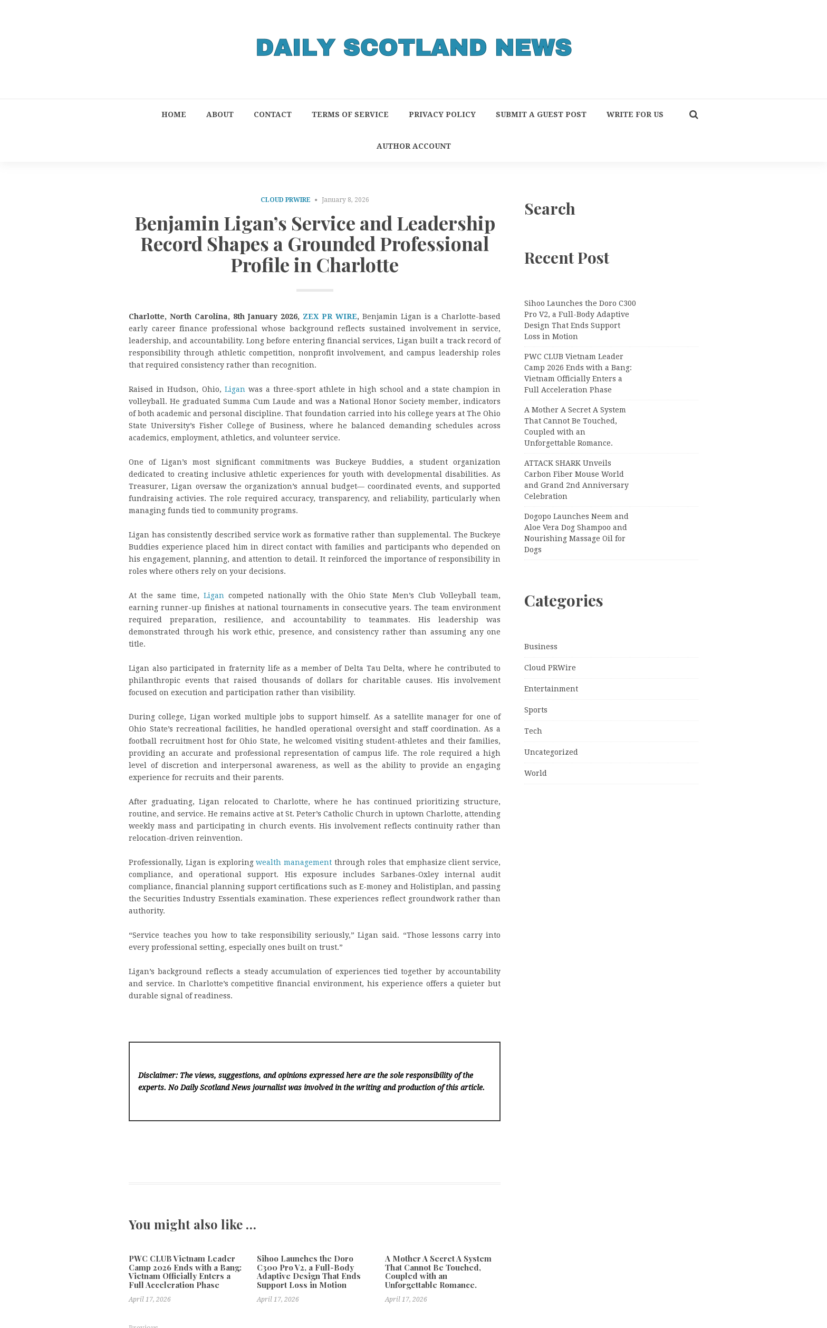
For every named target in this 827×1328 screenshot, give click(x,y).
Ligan (235, 389)
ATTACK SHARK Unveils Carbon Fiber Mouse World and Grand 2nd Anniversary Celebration (576, 480)
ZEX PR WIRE (330, 316)
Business (540, 646)
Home (173, 114)
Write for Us (635, 114)
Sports (535, 710)
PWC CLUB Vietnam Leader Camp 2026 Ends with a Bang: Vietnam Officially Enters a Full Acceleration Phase (185, 1271)
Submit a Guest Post (541, 114)
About (220, 114)
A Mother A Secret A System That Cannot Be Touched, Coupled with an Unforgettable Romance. (438, 1271)
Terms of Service (350, 114)
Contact (273, 114)
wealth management (294, 862)
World (535, 773)
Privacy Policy (442, 114)
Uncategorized (551, 752)
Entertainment (551, 689)
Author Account (414, 146)
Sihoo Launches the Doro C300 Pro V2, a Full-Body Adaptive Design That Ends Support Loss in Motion (309, 1271)
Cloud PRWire (286, 200)
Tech (533, 731)
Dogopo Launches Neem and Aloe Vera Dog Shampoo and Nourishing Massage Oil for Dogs (576, 533)
